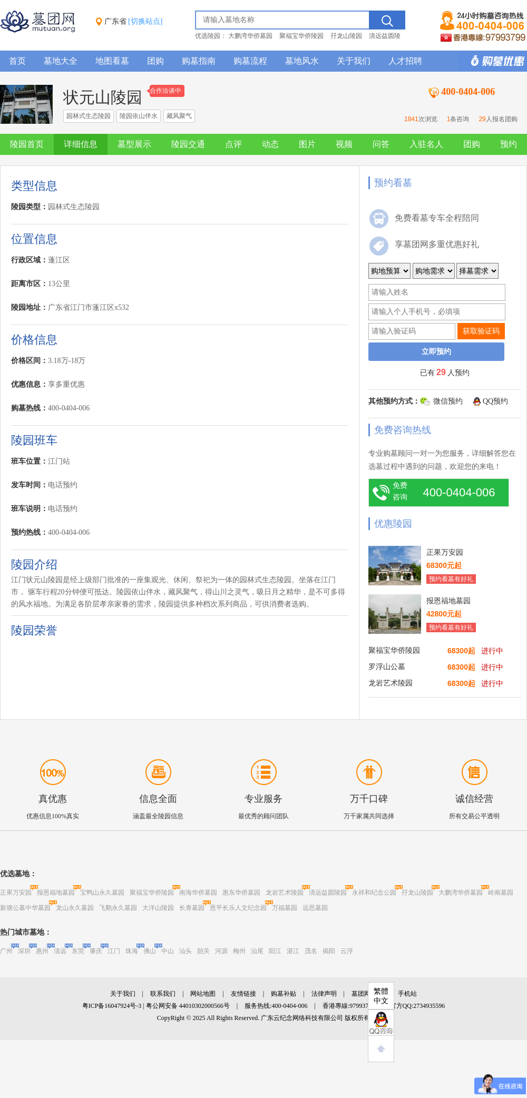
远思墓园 (315, 907)
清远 (60, 951)
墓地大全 (60, 60)
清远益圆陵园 (328, 892)
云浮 (346, 951)
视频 (344, 144)
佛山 (149, 951)
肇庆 (96, 951)
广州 (6, 951)
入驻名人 (426, 144)
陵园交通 (188, 144)
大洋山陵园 (158, 907)
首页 (17, 60)
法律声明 (324, 993)
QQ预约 (495, 401)
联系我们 (162, 993)
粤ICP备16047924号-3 (112, 1005)
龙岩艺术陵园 (285, 892)
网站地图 (203, 993)
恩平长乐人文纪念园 (238, 907)
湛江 (293, 951)
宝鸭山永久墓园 (102, 892)
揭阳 (329, 951)
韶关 (203, 951)
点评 (233, 144)
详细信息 (80, 144)
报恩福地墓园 (56, 892)
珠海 (131, 951)
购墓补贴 (283, 993)
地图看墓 (112, 60)
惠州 (42, 951)
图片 (307, 144)
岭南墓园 (500, 892)
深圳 (24, 951)
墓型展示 (134, 144)
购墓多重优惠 (492, 61)
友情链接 (243, 993)
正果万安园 (16, 892)
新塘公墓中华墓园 (25, 907)
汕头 (185, 951)
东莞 (78, 951)
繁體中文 (381, 996)
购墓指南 (199, 60)
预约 (508, 144)
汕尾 (257, 951)
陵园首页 (27, 144)
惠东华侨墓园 (241, 892)
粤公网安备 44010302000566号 (188, 1005)
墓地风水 (302, 60)
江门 (114, 951)
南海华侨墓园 (198, 892)
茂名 (311, 951)
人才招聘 (405, 60)
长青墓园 (191, 907)
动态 (270, 144)
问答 (381, 144)
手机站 (407, 993)
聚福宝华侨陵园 (301, 36)
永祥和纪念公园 (374, 892)
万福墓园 (284, 907)
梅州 (239, 951)
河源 (221, 951)
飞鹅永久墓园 (118, 907)
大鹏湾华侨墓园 (250, 36)
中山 (167, 951)
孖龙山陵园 (346, 36)
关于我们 (353, 60)
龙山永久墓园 (75, 907)
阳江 (275, 951)
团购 (155, 60)
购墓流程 (250, 60)
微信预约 (448, 401)
